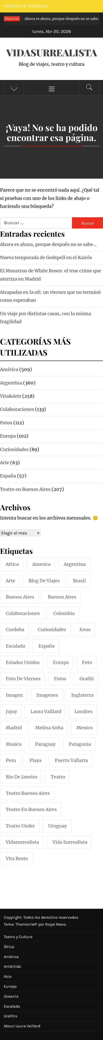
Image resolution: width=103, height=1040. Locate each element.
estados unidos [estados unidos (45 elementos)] (23, 662)
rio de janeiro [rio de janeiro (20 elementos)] (21, 777)
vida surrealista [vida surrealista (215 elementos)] (69, 842)
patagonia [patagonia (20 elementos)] (80, 744)
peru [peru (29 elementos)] (11, 760)
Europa (10, 986)
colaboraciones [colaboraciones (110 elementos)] (23, 613)
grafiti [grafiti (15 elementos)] (87, 678)
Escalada (12, 1006)
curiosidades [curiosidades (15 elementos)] (52, 629)
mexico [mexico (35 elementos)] (84, 728)
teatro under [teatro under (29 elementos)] (20, 826)
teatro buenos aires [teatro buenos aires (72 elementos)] (28, 793)
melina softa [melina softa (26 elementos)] (49, 728)
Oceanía (11, 996)
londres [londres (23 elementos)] (83, 711)
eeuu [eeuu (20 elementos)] (85, 629)
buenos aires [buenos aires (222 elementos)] (20, 597)
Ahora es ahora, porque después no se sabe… (48, 244)
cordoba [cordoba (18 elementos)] (15, 629)
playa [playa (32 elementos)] (36, 760)
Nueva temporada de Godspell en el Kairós (46, 257)
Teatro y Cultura (18, 936)
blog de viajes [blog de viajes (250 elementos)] (44, 581)
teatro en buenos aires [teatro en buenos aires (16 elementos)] (31, 809)
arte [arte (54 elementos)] (10, 581)
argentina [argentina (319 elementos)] (75, 564)
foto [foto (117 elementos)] (87, 662)
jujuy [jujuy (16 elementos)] (11, 711)
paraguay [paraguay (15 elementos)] (45, 744)
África (9, 946)
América (11, 956)
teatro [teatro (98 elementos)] (58, 777)
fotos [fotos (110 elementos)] (60, 678)
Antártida (12, 966)
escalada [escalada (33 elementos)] (15, 646)
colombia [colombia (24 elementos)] (63, 613)
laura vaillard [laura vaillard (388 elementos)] (45, 711)
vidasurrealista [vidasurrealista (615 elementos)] (22, 842)
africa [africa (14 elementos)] (12, 564)
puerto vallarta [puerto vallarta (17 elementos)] (71, 760)
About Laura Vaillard (22, 1026)
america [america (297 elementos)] (41, 564)
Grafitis (10, 1016)
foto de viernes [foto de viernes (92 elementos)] (23, 678)
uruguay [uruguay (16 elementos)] (57, 826)
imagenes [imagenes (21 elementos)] (47, 695)
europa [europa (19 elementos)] (61, 662)
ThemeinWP (27, 924)
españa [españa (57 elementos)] (46, 646)
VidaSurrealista (51, 52)
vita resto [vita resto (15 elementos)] (17, 858)
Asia (8, 976)
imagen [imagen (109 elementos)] (14, 695)
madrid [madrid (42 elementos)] (14, 728)
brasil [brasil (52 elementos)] (79, 581)
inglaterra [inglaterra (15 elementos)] (82, 695)
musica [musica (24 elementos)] (14, 744)
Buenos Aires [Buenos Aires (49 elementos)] (62, 597)
